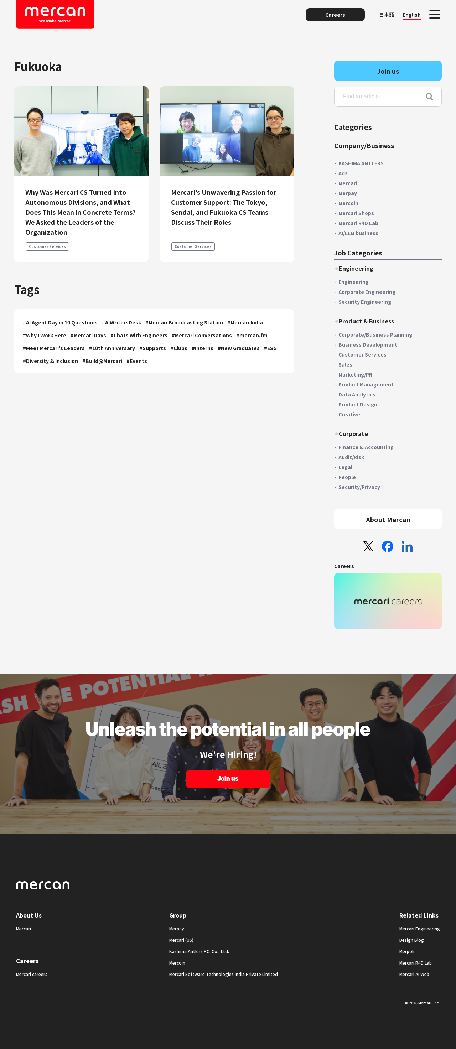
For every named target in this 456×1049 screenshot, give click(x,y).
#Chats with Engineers (138, 335)
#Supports (152, 348)
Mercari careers (31, 974)
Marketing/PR (355, 374)
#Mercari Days (88, 335)
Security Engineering (364, 301)
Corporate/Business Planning (375, 334)
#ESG (270, 348)
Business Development (367, 344)
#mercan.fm (252, 335)
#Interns (202, 348)
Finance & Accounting (366, 447)
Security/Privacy (359, 486)
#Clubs (178, 348)
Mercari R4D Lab (358, 223)
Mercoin (348, 203)
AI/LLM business (358, 233)
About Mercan (388, 519)
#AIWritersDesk (121, 322)
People (347, 477)
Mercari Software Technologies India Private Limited (223, 974)
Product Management (366, 384)
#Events (136, 360)
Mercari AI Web (414, 974)
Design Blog (411, 940)
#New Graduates (239, 348)
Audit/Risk (351, 457)
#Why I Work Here (44, 335)
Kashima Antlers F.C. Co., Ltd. (199, 951)
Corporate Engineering (366, 291)
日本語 (386, 14)
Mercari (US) (181, 940)
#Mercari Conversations (202, 335)
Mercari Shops (356, 213)
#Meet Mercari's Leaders (54, 348)
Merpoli (406, 951)
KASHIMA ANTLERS (361, 163)
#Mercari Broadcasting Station (184, 322)
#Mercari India (245, 322)
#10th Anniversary (112, 348)
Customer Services (47, 246)
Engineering (353, 281)
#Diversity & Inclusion (50, 360)
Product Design (357, 404)
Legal (345, 467)
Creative (349, 414)
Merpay (347, 193)
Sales (345, 364)
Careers (335, 14)
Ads (343, 173)
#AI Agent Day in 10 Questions (60, 322)
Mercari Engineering (419, 928)
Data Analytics (356, 394)
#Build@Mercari (102, 360)
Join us (388, 71)
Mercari (347, 183)
